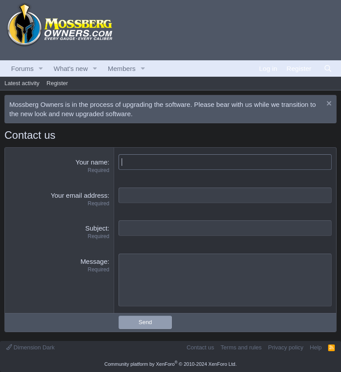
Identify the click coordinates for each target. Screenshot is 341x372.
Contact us (200, 347)
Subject (96, 228)
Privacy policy (285, 347)
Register (57, 83)
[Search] (328, 68)
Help (316, 347)
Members (122, 68)
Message (93, 261)
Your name (91, 162)
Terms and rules (241, 347)
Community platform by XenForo (170, 364)
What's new (71, 68)
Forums (22, 68)
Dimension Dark (30, 347)
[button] (41, 68)
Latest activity (22, 83)
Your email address (79, 195)
